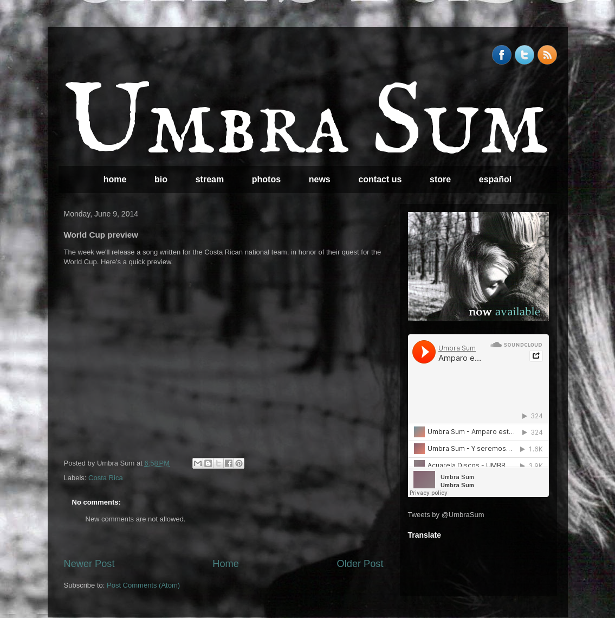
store (440, 179)
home (115, 179)
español (495, 179)
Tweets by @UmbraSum (446, 515)
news (320, 179)
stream (210, 179)
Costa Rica (105, 478)
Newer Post (89, 563)
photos (266, 179)
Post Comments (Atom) (143, 585)
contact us (380, 179)
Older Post (360, 563)
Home (225, 563)
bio (160, 179)
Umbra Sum (306, 125)
